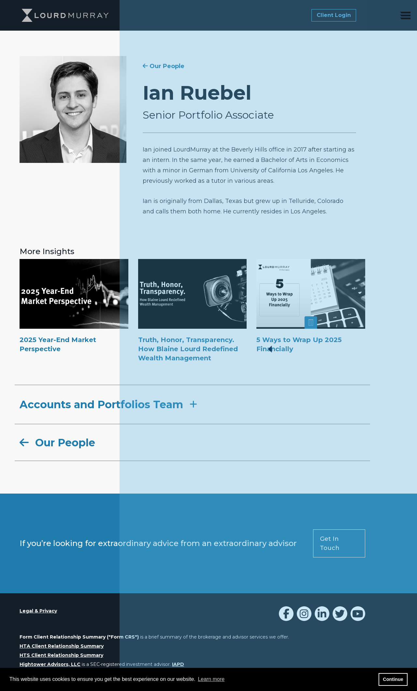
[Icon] (286, 615)
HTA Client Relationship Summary (62, 646)
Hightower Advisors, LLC (50, 664)
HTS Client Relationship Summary (61, 655)
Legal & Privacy (38, 611)
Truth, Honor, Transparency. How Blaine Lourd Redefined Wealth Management (188, 349)
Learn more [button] (211, 679)
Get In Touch (329, 543)
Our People (163, 66)
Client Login (334, 15)
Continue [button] (393, 679)
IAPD (178, 664)
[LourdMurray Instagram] (304, 615)
